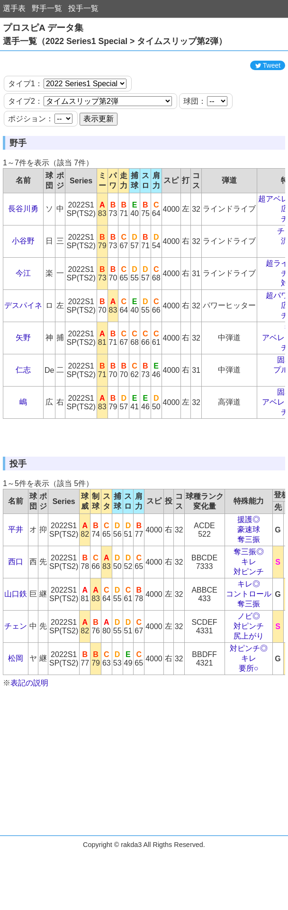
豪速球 (248, 586)
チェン (15, 683)
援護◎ (248, 576)
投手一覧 (83, 8)
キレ (248, 618)
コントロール (248, 651)
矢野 (23, 366)
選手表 (14, 8)
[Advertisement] (144, 70)
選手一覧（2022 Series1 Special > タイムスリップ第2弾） (115, 41)
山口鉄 (15, 651)
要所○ (249, 725)
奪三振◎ (249, 608)
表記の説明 (29, 740)
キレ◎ (248, 641)
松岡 (15, 715)
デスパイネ (23, 334)
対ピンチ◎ (249, 705)
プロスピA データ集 (43, 28)
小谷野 (23, 269)
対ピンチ (249, 628)
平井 (15, 586)
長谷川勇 (23, 237)
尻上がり (249, 693)
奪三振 (248, 596)
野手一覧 (47, 8)
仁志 (23, 398)
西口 (15, 618)
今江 (23, 301)
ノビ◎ (248, 673)
